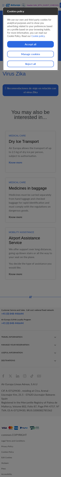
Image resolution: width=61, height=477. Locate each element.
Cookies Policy (7, 452)
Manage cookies (30, 54)
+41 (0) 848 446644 (12, 313)
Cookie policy (38, 36)
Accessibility (6, 474)
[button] (30, 337)
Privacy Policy (7, 446)
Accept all (30, 44)
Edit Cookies (6, 457)
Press (3, 468)
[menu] (4, 5)
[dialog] (30, 39)
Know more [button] (15, 162)
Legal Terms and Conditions (13, 441)
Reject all (30, 63)
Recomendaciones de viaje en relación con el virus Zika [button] (30, 90)
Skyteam (5, 463)
